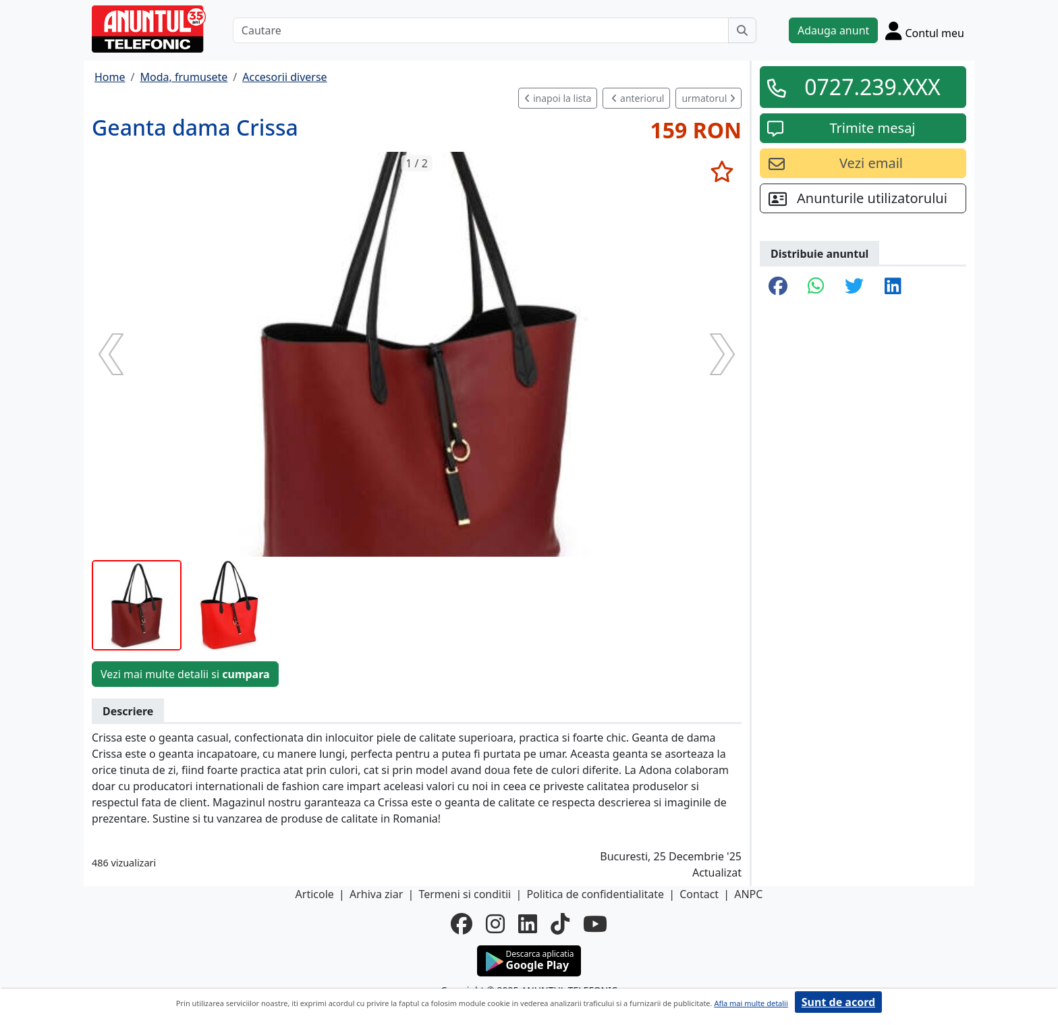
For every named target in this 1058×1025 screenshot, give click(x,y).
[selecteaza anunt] (721, 171)
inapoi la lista (557, 98)
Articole (315, 894)
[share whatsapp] (816, 287)
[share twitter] (854, 287)
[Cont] (924, 30)
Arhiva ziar (376, 894)
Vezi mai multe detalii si (185, 674)
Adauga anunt (833, 30)
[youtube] (595, 924)
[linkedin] (527, 924)
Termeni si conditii (464, 894)
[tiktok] (560, 924)
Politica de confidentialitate (595, 894)
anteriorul (637, 98)
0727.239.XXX (872, 86)
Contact (699, 894)
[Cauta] (742, 30)
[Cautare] (481, 30)
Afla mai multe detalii (750, 1003)
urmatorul (708, 98)
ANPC (748, 894)
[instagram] (495, 924)
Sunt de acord (838, 1002)
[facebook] (461, 924)
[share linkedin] (893, 287)
